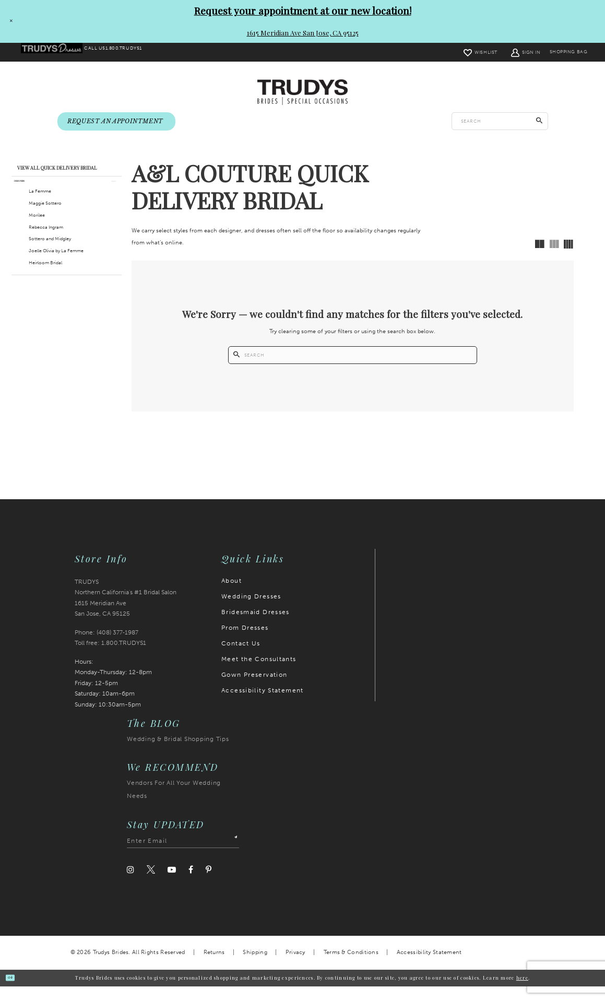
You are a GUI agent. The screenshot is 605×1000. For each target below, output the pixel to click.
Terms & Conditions (351, 965)
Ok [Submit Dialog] (16, 990)
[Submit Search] (539, 122)
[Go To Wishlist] (459, 52)
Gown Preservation (254, 688)
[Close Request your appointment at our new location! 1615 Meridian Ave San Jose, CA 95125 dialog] (9, 21)
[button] (504, 52)
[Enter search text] (500, 122)
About (231, 594)
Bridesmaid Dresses (255, 625)
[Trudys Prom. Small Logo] (58, 53)
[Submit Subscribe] (231, 855)
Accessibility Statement (262, 704)
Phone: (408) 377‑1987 (106, 646)
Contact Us (240, 657)
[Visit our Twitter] (150, 883)
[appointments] (116, 122)
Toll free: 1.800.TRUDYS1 (110, 656)
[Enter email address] (183, 855)
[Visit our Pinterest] (208, 883)
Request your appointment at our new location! (302, 10)
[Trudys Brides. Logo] (302, 92)
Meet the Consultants (258, 672)
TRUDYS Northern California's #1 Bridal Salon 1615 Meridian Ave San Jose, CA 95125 (125, 611)
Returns (214, 965)
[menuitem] (58, 53)
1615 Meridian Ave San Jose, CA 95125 (303, 32)
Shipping (255, 965)
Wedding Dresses (251, 610)
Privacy (295, 965)
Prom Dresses (245, 641)
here (522, 991)
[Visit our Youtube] (171, 883)
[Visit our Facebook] (190, 883)
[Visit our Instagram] (130, 883)
